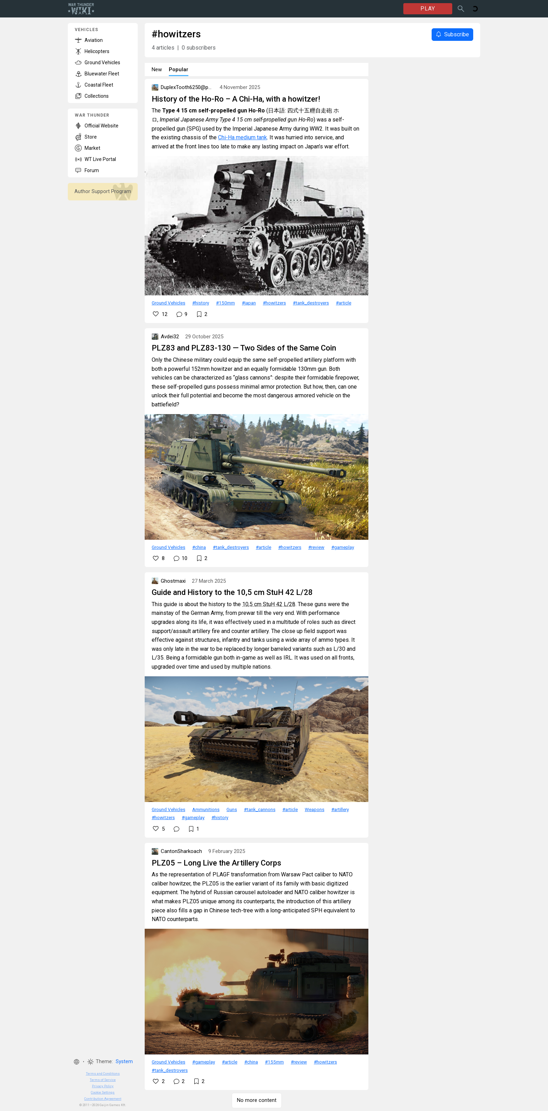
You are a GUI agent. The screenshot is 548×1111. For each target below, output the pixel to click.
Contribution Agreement (102, 1099)
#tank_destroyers (311, 303)
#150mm (225, 303)
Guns (231, 809)
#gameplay (342, 547)
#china (199, 547)
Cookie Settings (103, 1092)
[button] (76, 1061)
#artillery (340, 809)
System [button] (124, 1062)
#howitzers (274, 303)
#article (343, 303)
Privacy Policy (103, 1086)
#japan (249, 303)
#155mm (274, 1062)
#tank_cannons (259, 809)
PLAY (427, 8)
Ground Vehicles (168, 303)
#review (316, 547)
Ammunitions (205, 809)
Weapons (314, 809)
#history (200, 303)
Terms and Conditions (103, 1073)
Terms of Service (103, 1080)
